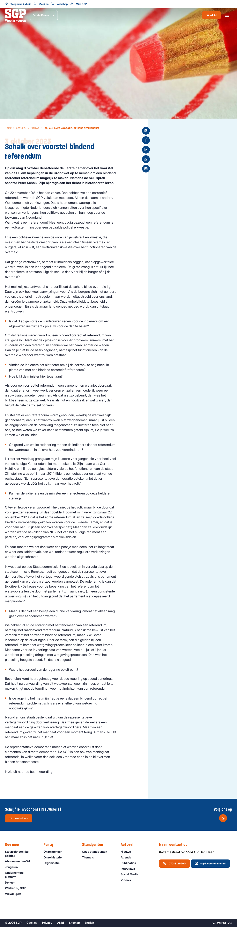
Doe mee (14, 844)
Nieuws (35, 128)
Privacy (47, 922)
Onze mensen (55, 852)
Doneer (11, 882)
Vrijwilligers (15, 894)
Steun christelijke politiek (21, 853)
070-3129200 (174, 863)
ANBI (60, 922)
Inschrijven (18, 818)
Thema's (90, 857)
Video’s (128, 880)
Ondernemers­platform (21, 874)
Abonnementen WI (19, 861)
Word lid (211, 15)
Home (8, 128)
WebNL (222, 923)
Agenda (128, 857)
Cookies (32, 922)
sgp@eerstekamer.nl (210, 863)
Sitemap (74, 922)
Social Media (131, 874)
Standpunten (94, 844)
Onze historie (54, 857)
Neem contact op (175, 844)
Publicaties (130, 863)
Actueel (21, 128)
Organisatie (53, 863)
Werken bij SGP (17, 888)
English (89, 922)
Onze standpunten (96, 852)
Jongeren (13, 867)
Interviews (130, 869)
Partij (50, 844)
